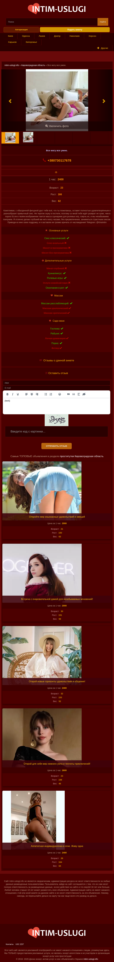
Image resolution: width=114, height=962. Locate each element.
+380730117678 (57, 160)
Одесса (26, 36)
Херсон (92, 36)
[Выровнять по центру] (31, 394)
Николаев (74, 36)
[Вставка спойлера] (78, 394)
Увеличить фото (57, 126)
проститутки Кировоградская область (81, 456)
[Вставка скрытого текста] (84, 394)
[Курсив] (12, 394)
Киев (10, 36)
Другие (102, 48)
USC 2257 (20, 944)
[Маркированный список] (45, 394)
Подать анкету (74, 29)
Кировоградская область (33, 65)
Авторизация (21, 29)
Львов (42, 36)
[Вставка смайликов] (59, 394)
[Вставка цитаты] (68, 394)
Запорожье (31, 42)
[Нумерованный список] (50, 394)
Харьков (12, 42)
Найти (103, 22)
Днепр (57, 36)
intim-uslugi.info (12, 65)
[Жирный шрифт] (7, 394)
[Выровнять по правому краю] (36, 394)
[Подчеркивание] (17, 394)
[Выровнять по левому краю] (26, 394)
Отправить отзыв (56, 446)
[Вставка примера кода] (73, 394)
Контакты (10, 944)
